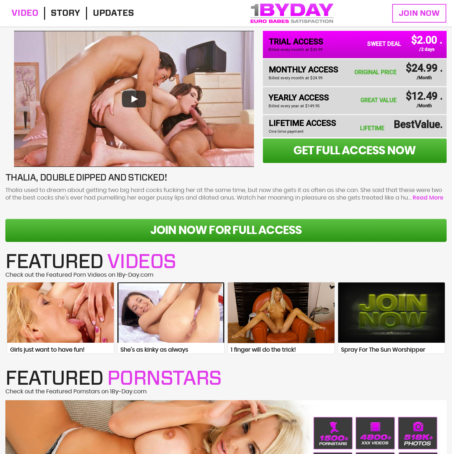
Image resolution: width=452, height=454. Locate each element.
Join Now (419, 13)
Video (24, 13)
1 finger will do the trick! (263, 350)
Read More (428, 198)
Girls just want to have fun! (47, 350)
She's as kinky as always (154, 350)
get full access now (354, 150)
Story (65, 13)
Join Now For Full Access (226, 230)
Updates (113, 13)
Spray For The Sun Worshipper (383, 350)
